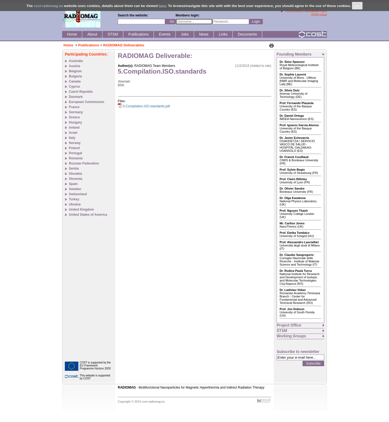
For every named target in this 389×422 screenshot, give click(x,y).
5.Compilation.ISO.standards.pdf (146, 106)
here (162, 6)
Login (256, 21)
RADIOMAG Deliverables (123, 45)
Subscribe (313, 363)
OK (357, 6)
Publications (88, 45)
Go (172, 21)
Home (68, 45)
